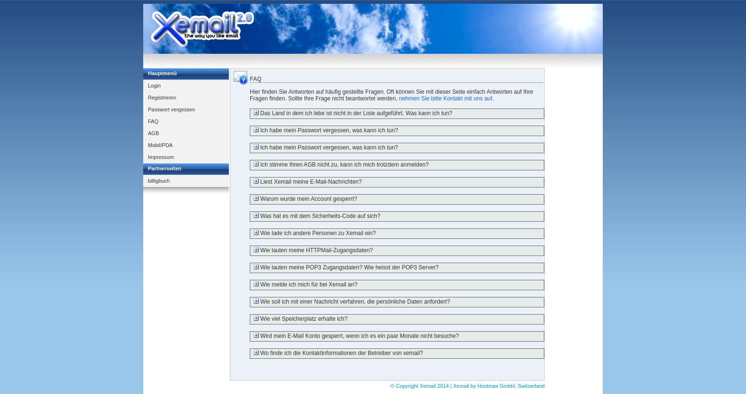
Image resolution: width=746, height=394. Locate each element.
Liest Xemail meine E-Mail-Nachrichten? (306, 181)
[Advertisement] (429, 29)
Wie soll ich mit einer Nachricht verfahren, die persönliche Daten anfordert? (350, 301)
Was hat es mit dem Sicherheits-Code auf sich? (315, 216)
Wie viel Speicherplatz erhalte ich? (298, 318)
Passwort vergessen (171, 109)
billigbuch (159, 181)
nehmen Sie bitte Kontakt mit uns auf (445, 98)
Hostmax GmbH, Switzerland (511, 386)
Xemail (428, 386)
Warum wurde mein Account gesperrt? (303, 199)
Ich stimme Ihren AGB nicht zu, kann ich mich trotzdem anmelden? (339, 164)
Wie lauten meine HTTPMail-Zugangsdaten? (311, 250)
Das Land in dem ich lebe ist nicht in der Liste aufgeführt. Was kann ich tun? (351, 113)
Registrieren (162, 97)
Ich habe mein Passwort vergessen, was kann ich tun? (324, 130)
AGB (153, 133)
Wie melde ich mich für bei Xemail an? (303, 284)
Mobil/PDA (160, 145)
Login (154, 86)
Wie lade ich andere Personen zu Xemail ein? (313, 233)
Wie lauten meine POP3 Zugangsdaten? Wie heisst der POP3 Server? (344, 267)
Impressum (161, 157)
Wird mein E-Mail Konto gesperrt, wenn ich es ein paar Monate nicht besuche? (354, 336)
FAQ (153, 121)
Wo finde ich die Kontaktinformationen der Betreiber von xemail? (336, 353)
